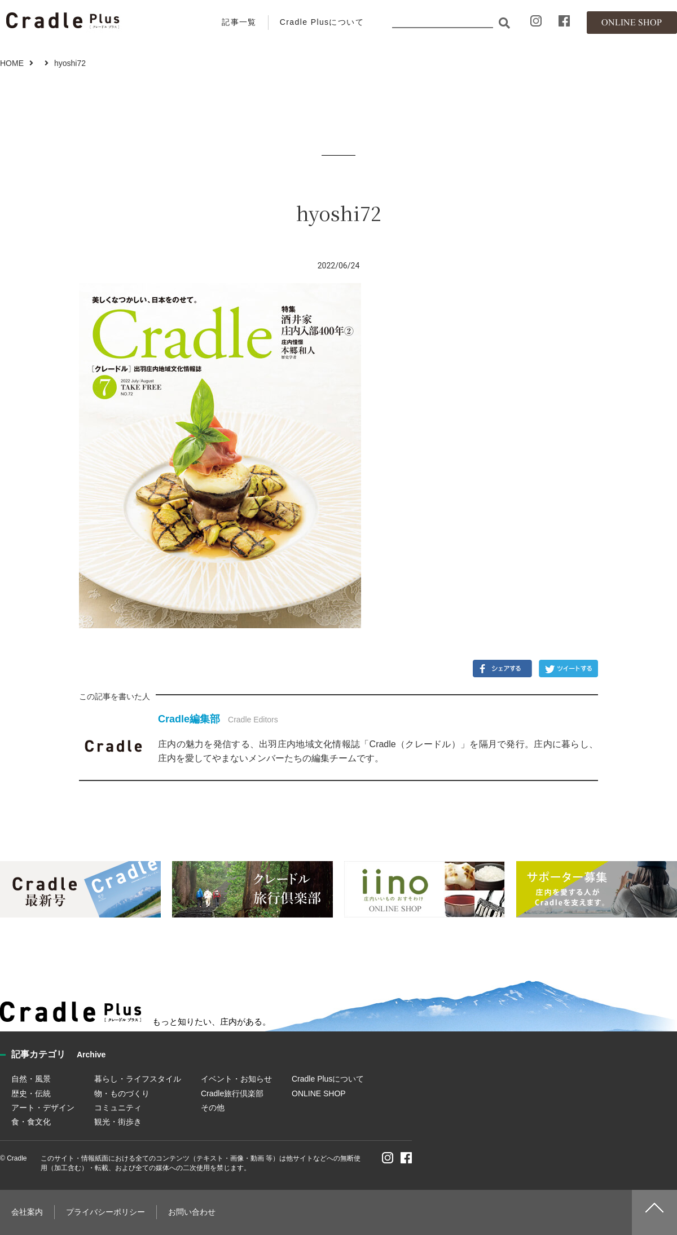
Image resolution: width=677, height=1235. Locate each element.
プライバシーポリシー (105, 1211)
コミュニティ (118, 1107)
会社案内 (27, 1211)
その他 (213, 1107)
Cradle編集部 (189, 719)
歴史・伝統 (31, 1093)
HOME (12, 63)
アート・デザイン (42, 1107)
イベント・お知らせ (236, 1078)
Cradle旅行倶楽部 (232, 1093)
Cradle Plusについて (322, 22)
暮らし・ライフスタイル (137, 1078)
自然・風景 (31, 1078)
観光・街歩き (118, 1121)
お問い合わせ (192, 1211)
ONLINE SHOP (319, 1093)
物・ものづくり (122, 1093)
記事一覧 (239, 22)
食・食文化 (31, 1121)
